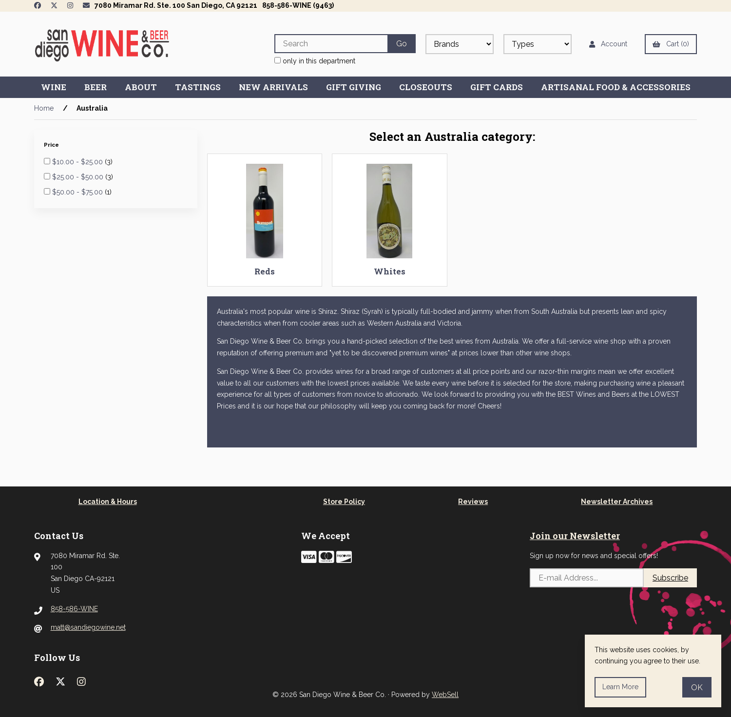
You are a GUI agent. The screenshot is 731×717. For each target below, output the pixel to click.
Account (608, 44)
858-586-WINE (74, 609)
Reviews (473, 501)
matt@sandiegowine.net (88, 627)
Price (52, 144)
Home (44, 108)
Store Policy (344, 501)
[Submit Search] (401, 43)
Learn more (620, 687)
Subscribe (670, 577)
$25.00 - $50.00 (78, 177)
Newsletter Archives (617, 501)
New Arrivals (273, 87)
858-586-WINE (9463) (298, 5)
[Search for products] (330, 43)
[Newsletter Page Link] (86, 5)
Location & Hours (107, 501)
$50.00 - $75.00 (78, 192)
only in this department (314, 61)
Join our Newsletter (575, 536)
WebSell (445, 694)
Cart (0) (671, 44)
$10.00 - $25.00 (78, 162)
